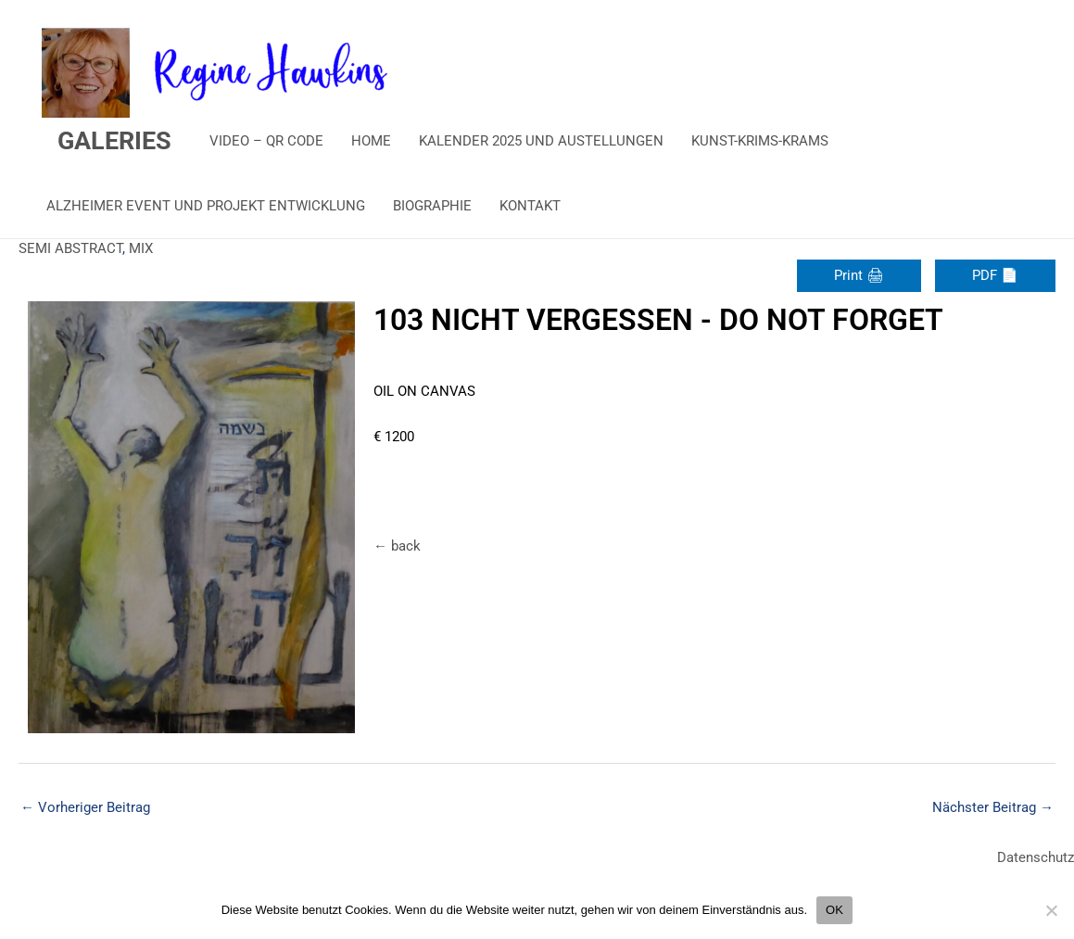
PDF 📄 (995, 275)
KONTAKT (530, 205)
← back (397, 546)
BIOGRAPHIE (432, 205)
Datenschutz (1035, 857)
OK (834, 910)
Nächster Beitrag (993, 807)
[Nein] (1051, 910)
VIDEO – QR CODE (266, 141)
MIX (141, 248)
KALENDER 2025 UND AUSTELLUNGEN (541, 141)
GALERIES (114, 141)
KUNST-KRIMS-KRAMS (759, 141)
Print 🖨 (859, 275)
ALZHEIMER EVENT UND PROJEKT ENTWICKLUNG (205, 205)
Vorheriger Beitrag (85, 807)
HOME (371, 141)
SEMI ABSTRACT (70, 248)
